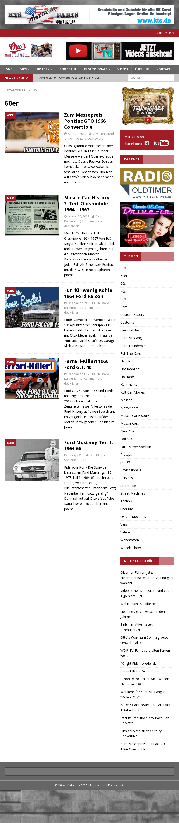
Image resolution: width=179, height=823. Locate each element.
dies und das (129, 330)
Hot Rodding (129, 369)
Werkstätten (129, 540)
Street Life (68, 69)
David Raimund (103, 134)
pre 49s (126, 462)
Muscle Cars (129, 423)
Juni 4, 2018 (75, 455)
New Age (127, 431)
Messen (126, 400)
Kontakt (164, 69)
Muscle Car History (134, 415)
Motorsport (129, 408)
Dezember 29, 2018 (81, 303)
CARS (23, 69)
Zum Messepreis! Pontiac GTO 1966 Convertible (85, 121)
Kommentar (129, 384)
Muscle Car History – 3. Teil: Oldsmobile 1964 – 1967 (88, 203)
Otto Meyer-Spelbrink (136, 447)
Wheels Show (130, 548)
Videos (122, 69)
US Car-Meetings (133, 516)
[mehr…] (78, 182)
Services (126, 478)
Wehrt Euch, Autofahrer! (138, 603)
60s (123, 283)
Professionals (130, 470)
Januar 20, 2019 (78, 216)
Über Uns (142, 69)
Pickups (126, 454)
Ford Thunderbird (133, 346)
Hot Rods (127, 376)
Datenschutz (116, 818)
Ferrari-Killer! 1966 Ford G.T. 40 (86, 364)
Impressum (97, 818)
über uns (127, 509)
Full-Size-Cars (130, 353)
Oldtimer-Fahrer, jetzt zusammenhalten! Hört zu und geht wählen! (147, 577)
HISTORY (43, 69)
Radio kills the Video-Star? (139, 671)
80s (123, 299)
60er (123, 275)
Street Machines (132, 493)
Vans (124, 524)
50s (123, 268)
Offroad (126, 439)
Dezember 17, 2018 (81, 374)
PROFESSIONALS (95, 69)
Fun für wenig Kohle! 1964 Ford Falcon (89, 293)
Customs (127, 322)
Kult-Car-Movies (132, 392)
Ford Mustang (131, 338)
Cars (123, 307)
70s (123, 291)
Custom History (132, 314)
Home (7, 69)
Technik (126, 501)
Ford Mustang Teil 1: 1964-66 (88, 445)
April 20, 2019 (77, 134)
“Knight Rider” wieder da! (138, 663)
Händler (126, 361)
